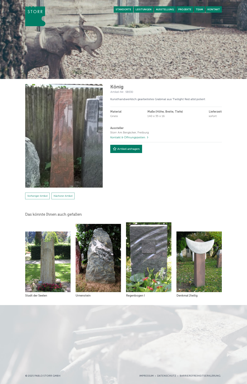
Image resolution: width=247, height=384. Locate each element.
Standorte (123, 9)
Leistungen (144, 9)
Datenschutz (166, 375)
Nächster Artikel (63, 195)
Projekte (184, 9)
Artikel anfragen (126, 149)
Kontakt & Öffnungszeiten (128, 137)
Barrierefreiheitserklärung (200, 375)
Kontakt (213, 9)
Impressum (146, 375)
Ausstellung (165, 9)
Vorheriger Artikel (37, 195)
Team (199, 9)
